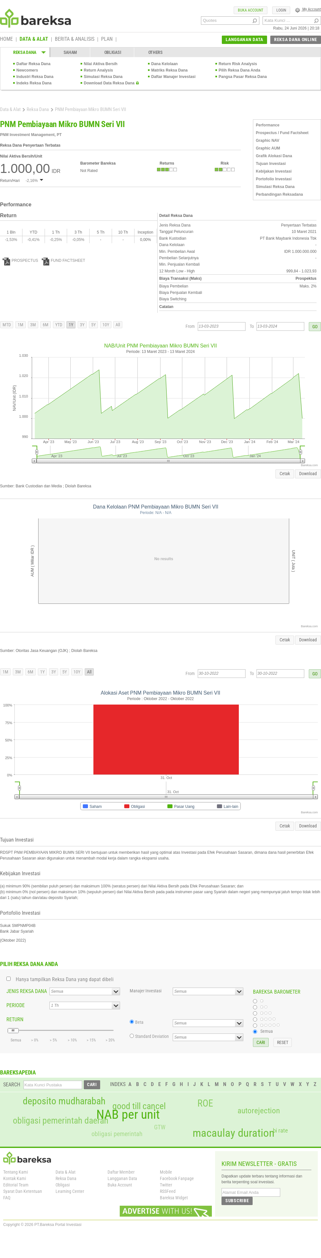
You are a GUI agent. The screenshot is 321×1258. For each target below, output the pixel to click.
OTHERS (155, 52)
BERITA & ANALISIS (74, 39)
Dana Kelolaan (164, 64)
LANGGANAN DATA (244, 39)
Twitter (166, 1184)
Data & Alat (10, 109)
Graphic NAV (267, 140)
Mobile (166, 1172)
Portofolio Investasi (273, 179)
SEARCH (11, 1085)
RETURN (14, 1019)
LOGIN (281, 10)
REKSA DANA (24, 52)
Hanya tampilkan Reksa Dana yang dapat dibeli (65, 979)
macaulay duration (233, 1133)
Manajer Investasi (145, 990)
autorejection (259, 1111)
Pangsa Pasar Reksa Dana (243, 76)
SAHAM (70, 52)
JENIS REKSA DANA (26, 991)
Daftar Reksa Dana (33, 64)
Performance (267, 125)
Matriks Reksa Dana (169, 70)
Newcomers (27, 70)
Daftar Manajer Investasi (173, 76)
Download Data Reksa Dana (109, 83)
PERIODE (15, 1005)
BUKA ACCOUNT (250, 10)
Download (308, 473)
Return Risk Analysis (238, 64)
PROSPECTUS (20, 260)
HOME (6, 39)
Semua (266, 1031)
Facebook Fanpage (177, 1178)
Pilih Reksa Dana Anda (239, 70)
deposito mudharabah (64, 1101)
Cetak (285, 473)
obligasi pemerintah (117, 1134)
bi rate (280, 1130)
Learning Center (70, 1191)
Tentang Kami (15, 1172)
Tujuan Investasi (271, 163)
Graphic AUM (268, 148)
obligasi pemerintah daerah (60, 1120)
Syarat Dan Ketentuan (22, 1191)
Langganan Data (122, 1178)
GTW (159, 1127)
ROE (205, 1103)
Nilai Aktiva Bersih (100, 64)
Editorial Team (16, 1184)
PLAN (107, 39)
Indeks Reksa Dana (33, 83)
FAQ (6, 1197)
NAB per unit (128, 1114)
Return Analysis (98, 70)
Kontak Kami (14, 1178)
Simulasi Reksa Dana (103, 76)
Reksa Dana (38, 109)
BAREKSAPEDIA (18, 1072)
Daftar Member (121, 1172)
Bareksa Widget (174, 1197)
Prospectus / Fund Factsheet (282, 133)
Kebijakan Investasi (273, 171)
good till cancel (139, 1106)
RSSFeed (168, 1191)
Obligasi (63, 1184)
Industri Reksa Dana (34, 76)
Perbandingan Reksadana (279, 194)
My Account (308, 9)
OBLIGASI (112, 52)
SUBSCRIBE (237, 1200)
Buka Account (120, 1184)
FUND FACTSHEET (63, 260)
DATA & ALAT (34, 39)
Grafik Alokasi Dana (274, 156)
